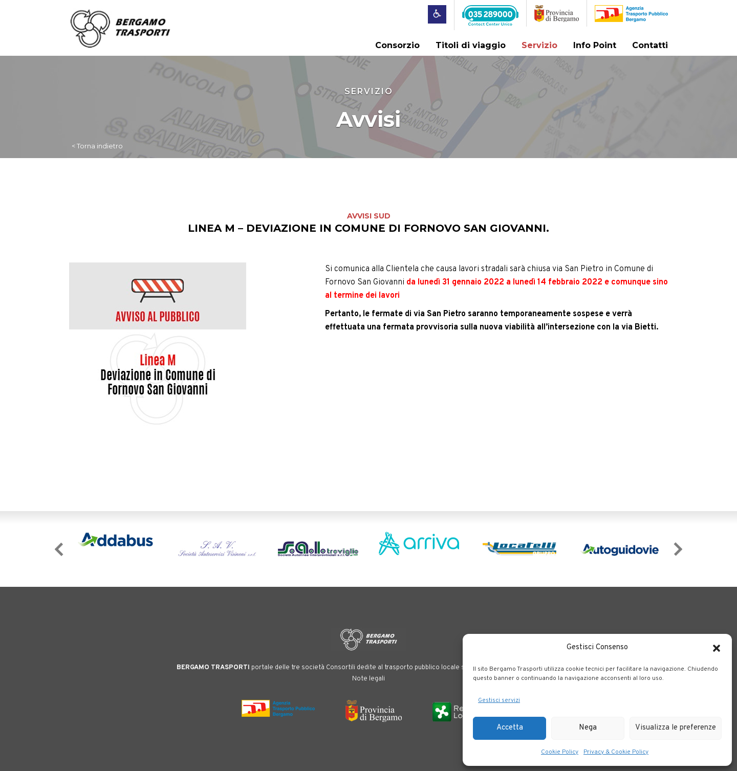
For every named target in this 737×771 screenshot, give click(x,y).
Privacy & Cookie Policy (615, 752)
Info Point (594, 45)
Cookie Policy (559, 752)
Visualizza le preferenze (675, 728)
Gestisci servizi (499, 700)
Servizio (539, 45)
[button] (716, 648)
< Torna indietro (97, 146)
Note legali (368, 679)
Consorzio (397, 45)
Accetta (509, 728)
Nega (588, 728)
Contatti (650, 45)
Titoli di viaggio (471, 45)
